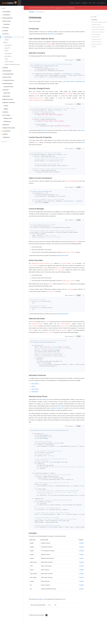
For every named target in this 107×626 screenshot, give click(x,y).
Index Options (8, 56)
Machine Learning (7, 99)
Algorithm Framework (8, 102)
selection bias (51, 33)
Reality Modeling (6, 83)
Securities (5, 27)
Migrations (5, 124)
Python (78, 60)
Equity (6, 42)
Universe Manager (96, 34)
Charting (6, 105)
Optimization (5, 96)
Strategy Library (8, 118)
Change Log (4, 141)
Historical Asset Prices (97, 44)
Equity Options (8, 45)
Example (81, 548)
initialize (31, 418)
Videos (41, 604)
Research (77, 3)
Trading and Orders (7, 80)
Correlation (62, 409)
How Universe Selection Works (99, 22)
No (55, 610)
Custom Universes (9, 61)
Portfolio (4, 30)
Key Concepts (6, 21)
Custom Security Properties (98, 29)
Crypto (6, 59)
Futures (6, 50)
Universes (5, 34)
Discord (63, 604)
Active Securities (96, 36)
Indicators (5, 90)
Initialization (7, 24)
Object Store (7, 93)
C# (75, 60)
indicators (80, 143)
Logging (6, 108)
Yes (49, 610)
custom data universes (68, 81)
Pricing (72, 3)
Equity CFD (7, 48)
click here (58, 7)
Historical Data (6, 77)
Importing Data (6, 71)
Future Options (8, 53)
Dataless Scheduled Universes (12, 64)
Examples (94, 46)
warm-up (71, 411)
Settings (7, 39)
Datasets (4, 67)
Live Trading (5, 115)
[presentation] (63, 411)
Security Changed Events (98, 27)
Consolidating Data (7, 74)
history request (57, 411)
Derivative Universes (96, 41)
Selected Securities (96, 39)
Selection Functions (96, 24)
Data (90, 3)
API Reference (7, 121)
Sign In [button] (102, 3)
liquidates (43, 131)
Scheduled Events (8, 86)
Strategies (84, 3)
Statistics (4, 112)
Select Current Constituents (98, 32)
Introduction (94, 19)
